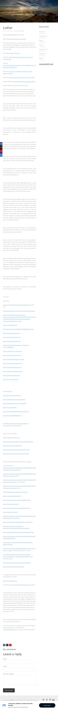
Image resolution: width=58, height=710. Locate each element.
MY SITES (6, 294)
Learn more (47, 705)
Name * (5, 657)
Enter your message (8, 671)
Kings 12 (41, 42)
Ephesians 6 (42, 29)
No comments (20, 28)
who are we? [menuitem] (29, 12)
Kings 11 (41, 56)
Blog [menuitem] (12, 12)
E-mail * (5, 664)
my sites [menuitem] (20, 12)
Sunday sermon (43, 34)
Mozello (12, 698)
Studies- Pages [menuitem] (42, 12)
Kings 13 (41, 38)
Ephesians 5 (42, 51)
